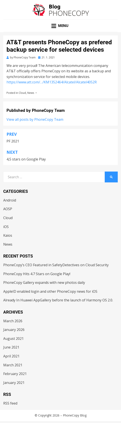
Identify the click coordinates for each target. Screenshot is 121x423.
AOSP (7, 209)
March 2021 (12, 365)
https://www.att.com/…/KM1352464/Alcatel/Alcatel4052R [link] (52, 82)
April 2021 (11, 356)
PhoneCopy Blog (75, 415)
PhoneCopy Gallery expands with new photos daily (44, 282)
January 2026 (14, 329)
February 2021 (15, 373)
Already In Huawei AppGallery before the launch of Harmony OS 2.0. (58, 300)
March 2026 (12, 321)
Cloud (22, 93)
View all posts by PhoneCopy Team (35, 119)
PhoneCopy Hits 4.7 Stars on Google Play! (36, 273)
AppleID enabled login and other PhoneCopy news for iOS (50, 291)
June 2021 (11, 347)
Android (9, 200)
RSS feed (10, 403)
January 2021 (14, 382)
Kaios (7, 235)
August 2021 (13, 338)
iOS (6, 226)
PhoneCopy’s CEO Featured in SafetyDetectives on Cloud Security (56, 265)
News (30, 93)
